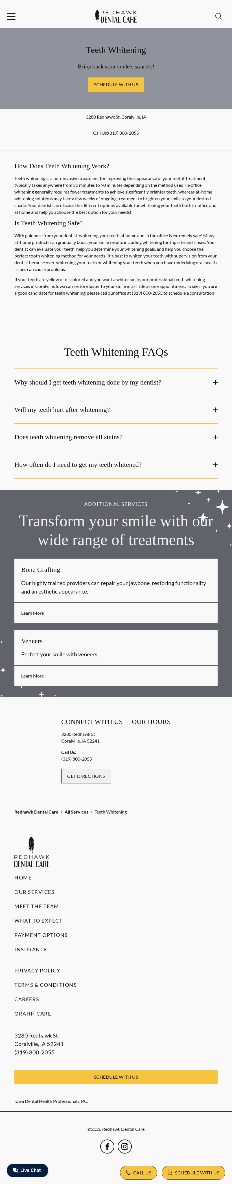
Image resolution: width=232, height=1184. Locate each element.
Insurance (30, 949)
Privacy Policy (37, 970)
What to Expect (38, 921)
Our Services (34, 892)
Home (23, 877)
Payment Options (41, 935)
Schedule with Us (116, 84)
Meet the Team (36, 906)
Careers (27, 999)
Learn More (32, 613)
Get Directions (86, 776)
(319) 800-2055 (123, 132)
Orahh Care (32, 1013)
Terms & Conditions (45, 985)
